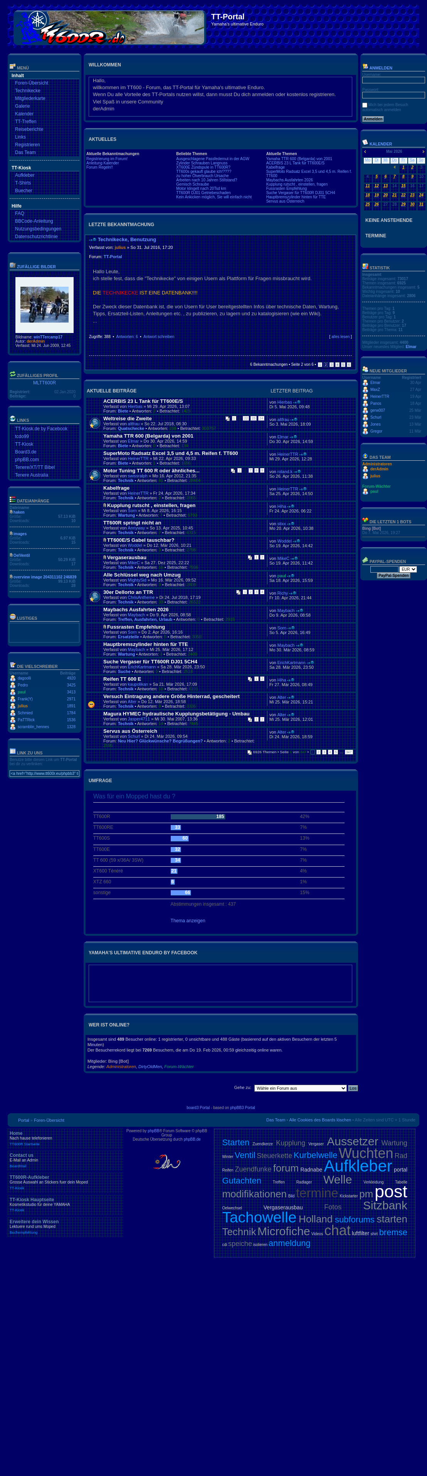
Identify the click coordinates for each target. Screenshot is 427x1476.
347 (349, 752)
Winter (227, 1157)
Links (20, 137)
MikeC (134, 562)
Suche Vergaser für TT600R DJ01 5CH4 (300, 193)
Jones (375, 424)
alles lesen (340, 337)
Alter (132, 701)
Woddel (135, 545)
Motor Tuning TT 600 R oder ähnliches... (151, 470)
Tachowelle (259, 1217)
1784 (71, 713)
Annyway (136, 528)
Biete (123, 411)
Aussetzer (352, 1141)
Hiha (281, 506)
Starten (235, 1142)
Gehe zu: (242, 1087)
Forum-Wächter (178, 1066)
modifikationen (254, 1194)
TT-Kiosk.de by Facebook (41, 428)
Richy (282, 593)
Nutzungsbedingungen (38, 229)
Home (65, 1138)
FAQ (19, 213)
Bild (291, 1196)
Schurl (134, 736)
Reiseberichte (29, 129)
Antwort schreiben (158, 337)
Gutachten (241, 1180)
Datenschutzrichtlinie (36, 236)
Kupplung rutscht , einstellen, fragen (297, 184)
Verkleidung (373, 1182)
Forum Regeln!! (99, 167)
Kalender (24, 114)
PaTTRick (26, 720)
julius (23, 706)
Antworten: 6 (127, 337)
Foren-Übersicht (31, 83)
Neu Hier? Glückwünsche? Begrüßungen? (160, 741)
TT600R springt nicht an (132, 523)
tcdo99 (22, 436)
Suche (124, 671)
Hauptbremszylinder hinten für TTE (296, 197)
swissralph (138, 475)
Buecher (23, 190)
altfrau (134, 423)
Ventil (245, 1155)
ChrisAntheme (141, 597)
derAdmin (36, 341)
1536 (71, 720)
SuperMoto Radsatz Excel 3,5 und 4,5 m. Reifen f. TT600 (170, 453)
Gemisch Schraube (192, 184)
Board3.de (25, 452)
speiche (240, 1244)
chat (337, 1230)
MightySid (137, 580)
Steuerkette (274, 1156)
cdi (224, 1245)
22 (246, 418)
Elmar (133, 441)
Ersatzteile (128, 636)
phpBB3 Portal (242, 1108)
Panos (375, 403)
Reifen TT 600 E (122, 679)
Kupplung (290, 1143)
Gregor (376, 431)
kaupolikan (138, 684)
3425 (71, 685)
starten (392, 1219)
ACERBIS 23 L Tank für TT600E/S (295, 163)
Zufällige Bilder (36, 266)
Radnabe (311, 1170)
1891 (71, 706)
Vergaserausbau (126, 557)
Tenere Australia (31, 475)
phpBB (153, 1131)
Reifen (227, 1170)
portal (400, 1170)
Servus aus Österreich (285, 201)
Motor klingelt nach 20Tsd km (201, 188)
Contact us (65, 1160)
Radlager (304, 1182)
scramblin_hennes (33, 727)
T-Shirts (23, 183)
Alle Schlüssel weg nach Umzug (142, 575)
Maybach (136, 614)
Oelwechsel (232, 1208)
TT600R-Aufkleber (65, 1182)
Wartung (126, 515)
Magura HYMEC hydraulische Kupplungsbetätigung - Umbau (176, 714)
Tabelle (401, 1182)
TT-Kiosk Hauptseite (65, 1204)
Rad (401, 1156)
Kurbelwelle (316, 1155)
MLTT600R (44, 382)
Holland (316, 1219)
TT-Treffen (25, 121)
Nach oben (350, 344)
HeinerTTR (138, 458)
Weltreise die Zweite (127, 418)
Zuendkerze (262, 1144)
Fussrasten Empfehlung (286, 188)
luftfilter (360, 1233)
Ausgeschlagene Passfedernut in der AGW (212, 159)
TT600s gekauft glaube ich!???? (203, 171)
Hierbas (135, 406)
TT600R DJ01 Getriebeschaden (203, 193)
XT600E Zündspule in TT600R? (203, 167)
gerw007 (377, 410)
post (391, 1191)
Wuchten (366, 1153)
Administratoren (121, 1066)
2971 (71, 699)
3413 (71, 692)
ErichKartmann (142, 666)
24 (261, 418)
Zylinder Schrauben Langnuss (201, 163)
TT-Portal (113, 256)
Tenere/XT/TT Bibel (35, 467)
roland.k (285, 471)
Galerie (22, 106)
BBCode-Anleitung (34, 221)
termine (317, 1193)
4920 (71, 678)
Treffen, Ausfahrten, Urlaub (145, 619)
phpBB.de (192, 1139)
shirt (374, 1234)
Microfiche (283, 1231)
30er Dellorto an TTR (128, 592)
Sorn (132, 510)
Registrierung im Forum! (107, 159)
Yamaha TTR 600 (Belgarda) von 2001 (299, 159)
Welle (337, 1179)
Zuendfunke (253, 1169)
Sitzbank (385, 1205)
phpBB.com (27, 459)
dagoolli (24, 678)
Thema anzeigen (188, 920)
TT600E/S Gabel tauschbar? (140, 540)
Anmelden (377, 68)
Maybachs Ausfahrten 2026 (289, 180)
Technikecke (27, 90)
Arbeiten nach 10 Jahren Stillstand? (206, 180)
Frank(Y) (25, 699)
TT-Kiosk (24, 444)
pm (366, 1194)
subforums (355, 1219)
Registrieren (27, 144)
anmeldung (290, 1243)
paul (22, 692)
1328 (71, 727)
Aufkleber (25, 175)
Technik (126, 480)
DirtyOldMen (150, 1066)
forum (286, 1168)
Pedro (23, 685)
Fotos (332, 1207)
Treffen (279, 1182)
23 (254, 418)
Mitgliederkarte (30, 98)
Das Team (25, 152)
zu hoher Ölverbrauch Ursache (202, 176)
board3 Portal (198, 1108)
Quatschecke (131, 428)
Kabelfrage (275, 167)
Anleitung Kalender (102, 163)
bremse (393, 1232)
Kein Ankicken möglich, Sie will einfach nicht (214, 197)
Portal (23, 1120)
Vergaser (316, 1144)
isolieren (260, 1245)
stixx (281, 523)
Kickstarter (349, 1196)
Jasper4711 (139, 719)
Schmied (25, 713)
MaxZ (375, 389)
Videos (317, 1234)
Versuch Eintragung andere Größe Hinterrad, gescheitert (171, 696)
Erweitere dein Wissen (65, 1226)
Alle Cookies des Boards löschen (320, 1120)
